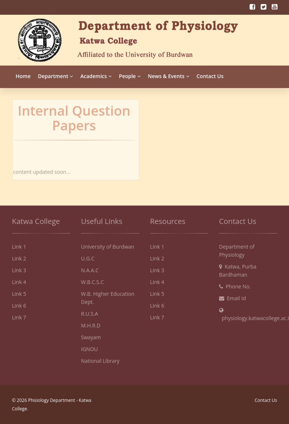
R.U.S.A (89, 311)
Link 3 (19, 267)
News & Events (168, 76)
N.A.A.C (90, 267)
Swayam (91, 334)
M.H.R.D (91, 322)
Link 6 (19, 302)
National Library (100, 358)
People (130, 76)
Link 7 (19, 314)
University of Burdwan (107, 244)
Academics (96, 76)
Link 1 (19, 244)
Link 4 (19, 279)
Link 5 (19, 291)
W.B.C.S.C (92, 279)
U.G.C (88, 255)
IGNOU (89, 346)
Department (55, 76)
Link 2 (19, 255)
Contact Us (210, 76)
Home (23, 76)
